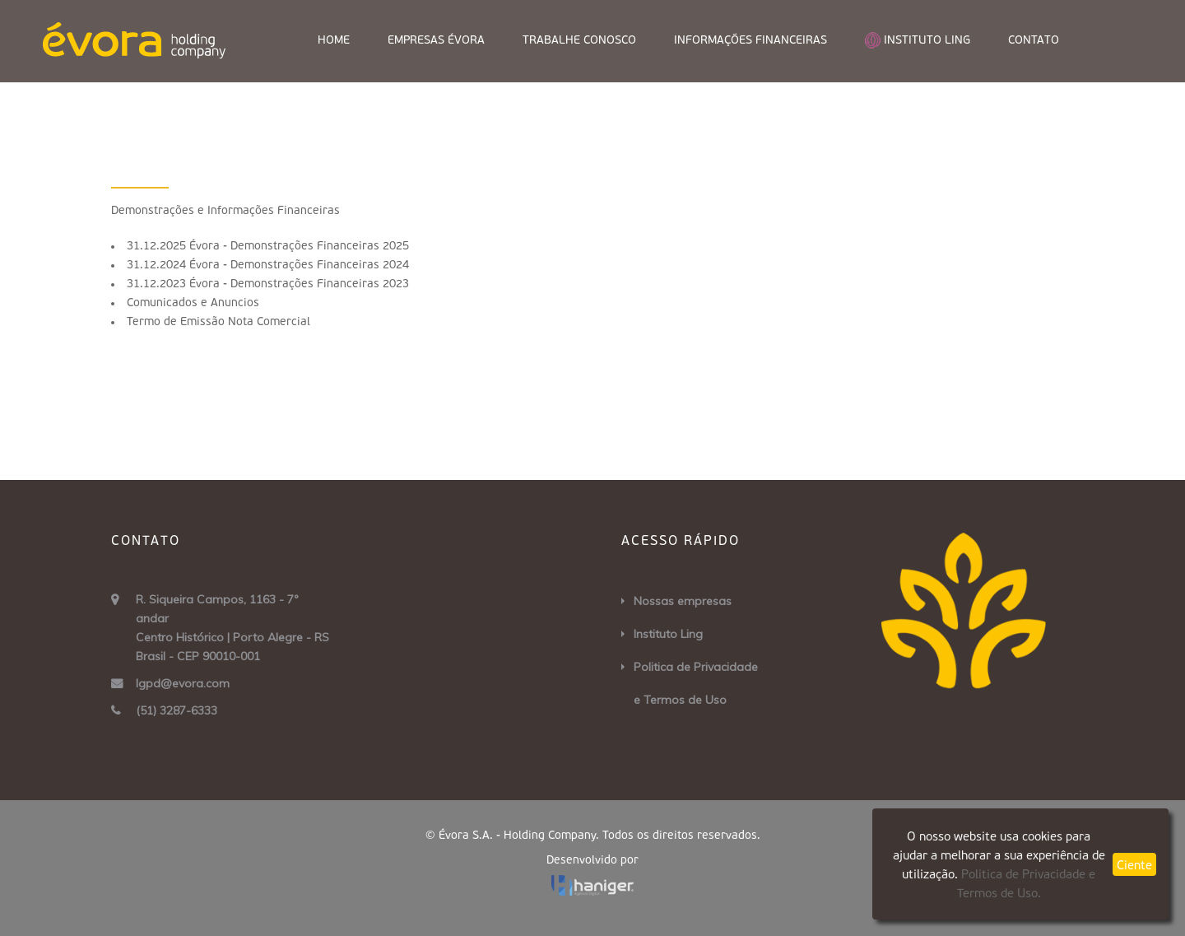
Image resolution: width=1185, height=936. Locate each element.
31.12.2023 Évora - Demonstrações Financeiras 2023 (268, 284)
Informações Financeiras (750, 41)
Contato (1033, 41)
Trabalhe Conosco (579, 41)
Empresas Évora (436, 41)
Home (334, 41)
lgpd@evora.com (183, 683)
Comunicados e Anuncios (193, 303)
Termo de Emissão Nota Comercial (218, 322)
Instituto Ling (668, 633)
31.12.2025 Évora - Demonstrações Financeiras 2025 (268, 246)
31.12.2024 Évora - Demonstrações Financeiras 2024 (268, 265)
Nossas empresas (683, 601)
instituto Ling (917, 40)
